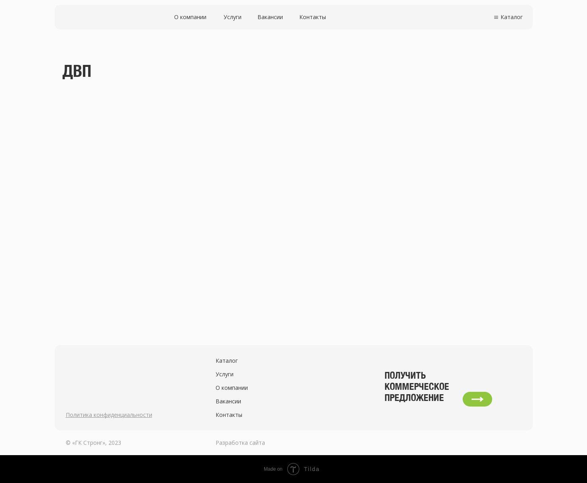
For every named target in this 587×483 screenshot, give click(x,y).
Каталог (512, 17)
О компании (190, 17)
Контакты (312, 17)
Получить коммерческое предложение (417, 386)
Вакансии (270, 17)
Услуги (232, 17)
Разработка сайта (240, 442)
